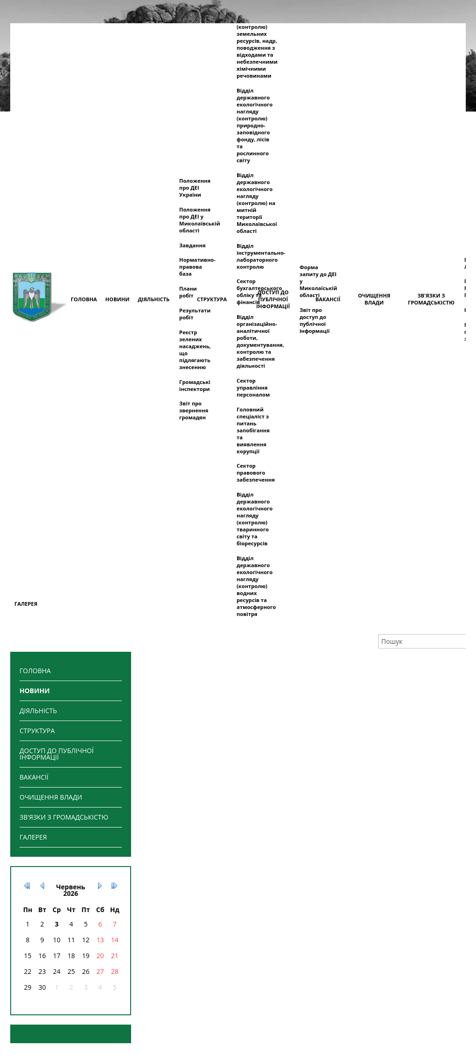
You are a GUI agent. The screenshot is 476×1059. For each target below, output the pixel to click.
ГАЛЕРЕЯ (33, 837)
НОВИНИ (35, 690)
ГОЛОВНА (35, 670)
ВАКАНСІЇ (34, 777)
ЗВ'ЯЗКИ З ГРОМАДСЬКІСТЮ (64, 817)
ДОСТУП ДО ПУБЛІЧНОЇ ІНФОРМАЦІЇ (57, 753)
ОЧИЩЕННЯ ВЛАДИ (51, 797)
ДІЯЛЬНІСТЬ (38, 710)
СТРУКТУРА (37, 730)
